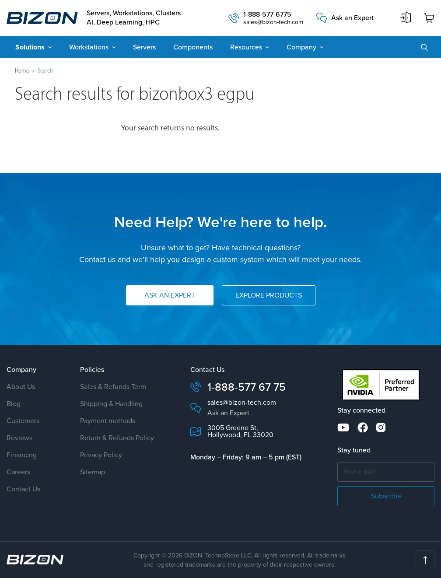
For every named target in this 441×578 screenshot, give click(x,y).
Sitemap (92, 472)
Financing (22, 455)
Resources (246, 47)
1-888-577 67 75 (246, 387)
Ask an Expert (352, 17)
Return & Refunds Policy (117, 438)
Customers (23, 421)
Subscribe (386, 496)
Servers (144, 47)
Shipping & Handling (111, 404)
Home (22, 71)
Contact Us (23, 489)
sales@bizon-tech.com (273, 22)
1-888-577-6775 (267, 14)
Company (301, 47)
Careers (18, 472)
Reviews (19, 438)
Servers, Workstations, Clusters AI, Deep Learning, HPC (134, 18)
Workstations (88, 47)
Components (193, 47)
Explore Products (268, 295)
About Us (21, 387)
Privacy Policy (101, 455)
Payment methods (107, 421)
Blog (14, 404)
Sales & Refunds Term (113, 387)
